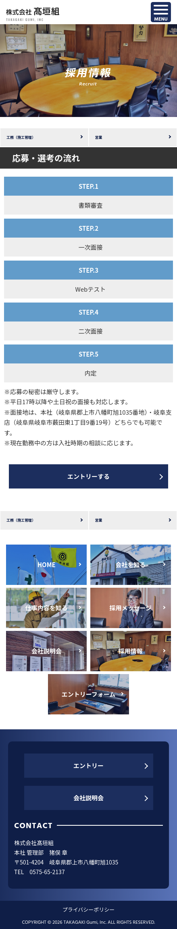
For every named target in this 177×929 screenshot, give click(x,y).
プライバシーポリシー (88, 909)
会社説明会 (88, 797)
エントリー (88, 765)
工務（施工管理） (20, 137)
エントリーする (88, 476)
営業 (98, 137)
